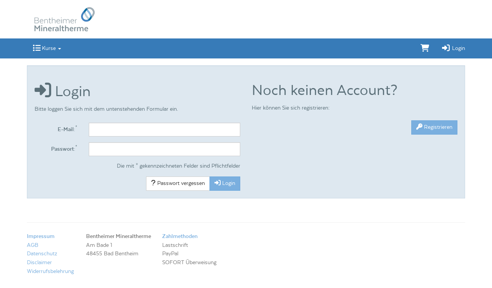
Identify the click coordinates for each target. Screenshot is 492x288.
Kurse (47, 48)
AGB (32, 245)
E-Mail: (67, 129)
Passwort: (64, 148)
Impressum (41, 236)
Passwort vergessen (178, 183)
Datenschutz (42, 254)
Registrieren (434, 126)
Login (453, 48)
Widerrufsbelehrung (50, 271)
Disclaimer (39, 263)
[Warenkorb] (425, 48)
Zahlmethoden (180, 236)
